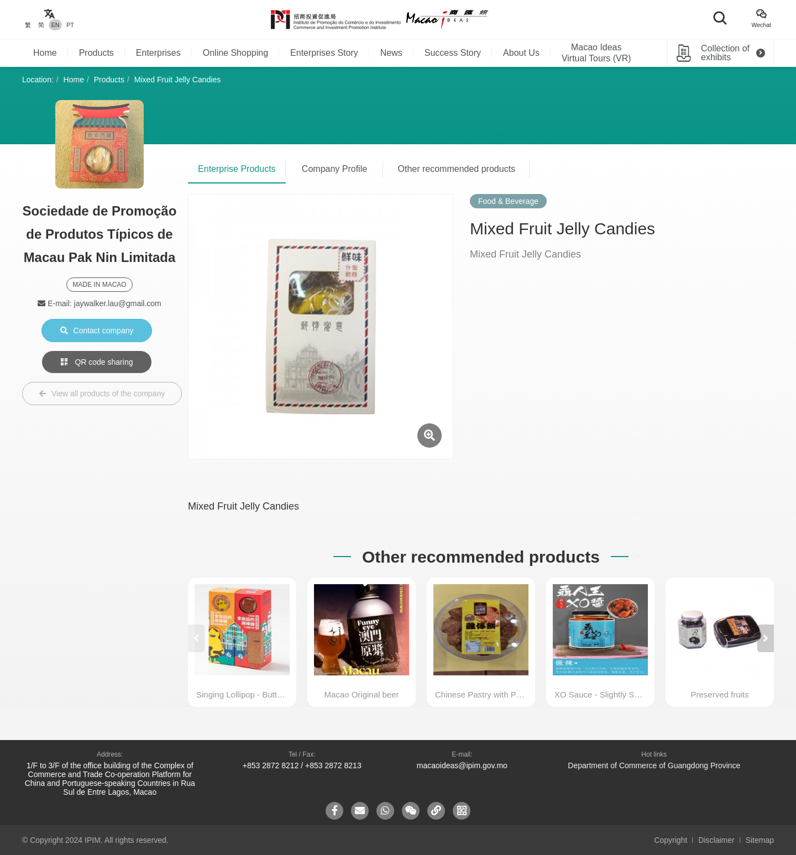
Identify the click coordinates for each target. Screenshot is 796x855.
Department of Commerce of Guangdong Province (654, 765)
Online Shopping (235, 52)
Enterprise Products (237, 169)
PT (70, 25)
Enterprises (158, 52)
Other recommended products (457, 169)
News (391, 52)
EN (55, 25)
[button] (765, 638)
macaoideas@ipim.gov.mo (462, 765)
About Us (521, 52)
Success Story (453, 52)
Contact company (97, 330)
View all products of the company (102, 393)
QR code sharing (97, 362)
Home (45, 52)
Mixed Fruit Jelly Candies (177, 79)
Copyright (670, 840)
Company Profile (334, 169)
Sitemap (760, 840)
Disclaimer (716, 840)
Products (96, 52)
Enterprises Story (324, 52)
